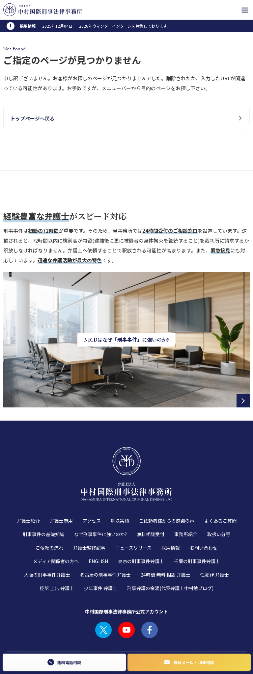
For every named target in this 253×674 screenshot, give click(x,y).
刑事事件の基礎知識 (43, 508)
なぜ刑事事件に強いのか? (100, 508)
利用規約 (32, 634)
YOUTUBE (126, 603)
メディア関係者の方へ (56, 534)
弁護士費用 (61, 494)
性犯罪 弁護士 (214, 548)
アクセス (92, 494)
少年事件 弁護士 (100, 561)
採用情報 (170, 521)
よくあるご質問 (220, 494)
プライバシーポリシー (66, 634)
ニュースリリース (133, 521)
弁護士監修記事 (89, 521)
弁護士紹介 (28, 494)
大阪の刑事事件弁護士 (47, 548)
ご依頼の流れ (49, 521)
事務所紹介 (185, 508)
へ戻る (32, 118)
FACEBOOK (149, 603)
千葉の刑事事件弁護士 (197, 534)
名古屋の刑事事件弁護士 (105, 548)
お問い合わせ (203, 521)
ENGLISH (98, 534)
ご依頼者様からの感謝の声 (166, 494)
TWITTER (103, 603)
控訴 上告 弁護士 (57, 561)
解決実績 (120, 494)
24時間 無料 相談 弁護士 (165, 548)
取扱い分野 (218, 508)
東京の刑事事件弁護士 (141, 534)
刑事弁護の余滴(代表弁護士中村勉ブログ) (170, 561)
